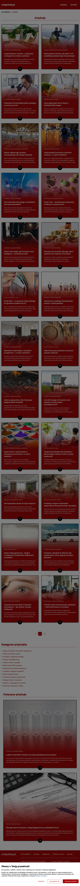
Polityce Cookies (41, 876)
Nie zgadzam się (54, 881)
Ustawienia (41, 881)
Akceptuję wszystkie (71, 881)
